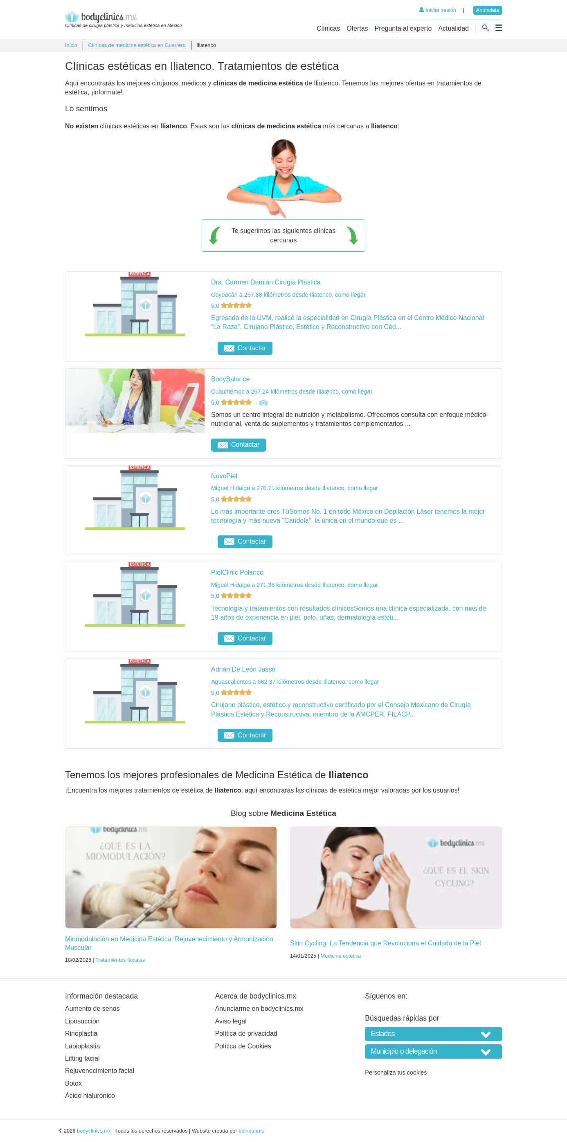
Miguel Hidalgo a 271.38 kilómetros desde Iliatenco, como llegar (294, 585)
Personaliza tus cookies (396, 1072)
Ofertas (357, 28)
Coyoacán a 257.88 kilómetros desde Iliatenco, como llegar (288, 294)
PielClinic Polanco (237, 572)
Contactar (245, 348)
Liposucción (82, 1021)
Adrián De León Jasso (243, 669)
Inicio (71, 45)
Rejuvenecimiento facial (99, 1070)
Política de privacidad (246, 1033)
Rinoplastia (81, 1033)
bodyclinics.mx (94, 1131)
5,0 (232, 305)
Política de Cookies (243, 1046)
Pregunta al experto (403, 28)
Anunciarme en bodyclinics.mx (259, 1008)
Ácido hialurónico (90, 1095)
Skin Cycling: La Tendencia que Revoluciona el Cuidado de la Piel (385, 943)
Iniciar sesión (437, 10)
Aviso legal (231, 1021)
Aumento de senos (92, 1008)
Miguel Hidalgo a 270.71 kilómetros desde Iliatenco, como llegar (294, 488)
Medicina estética (340, 956)
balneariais (251, 1131)
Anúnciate (488, 10)
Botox (73, 1083)
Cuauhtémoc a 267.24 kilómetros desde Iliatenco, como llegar (291, 391)
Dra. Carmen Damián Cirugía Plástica (266, 282)
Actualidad (453, 28)
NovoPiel (224, 475)
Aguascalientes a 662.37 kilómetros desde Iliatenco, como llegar (295, 681)
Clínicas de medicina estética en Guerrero (136, 45)
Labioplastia (82, 1046)
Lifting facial (82, 1058)
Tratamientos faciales (120, 960)
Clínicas (328, 28)
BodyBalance (230, 379)
